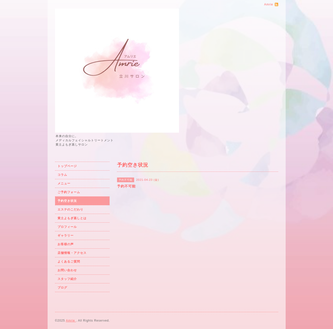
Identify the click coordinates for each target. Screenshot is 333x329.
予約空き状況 (67, 201)
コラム (62, 175)
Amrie (71, 320)
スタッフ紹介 (67, 279)
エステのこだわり (70, 209)
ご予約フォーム (69, 192)
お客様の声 (66, 244)
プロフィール (67, 227)
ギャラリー (66, 235)
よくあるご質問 (69, 261)
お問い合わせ (67, 270)
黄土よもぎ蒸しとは (72, 218)
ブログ (62, 287)
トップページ (67, 166)
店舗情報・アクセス (72, 253)
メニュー (64, 183)
